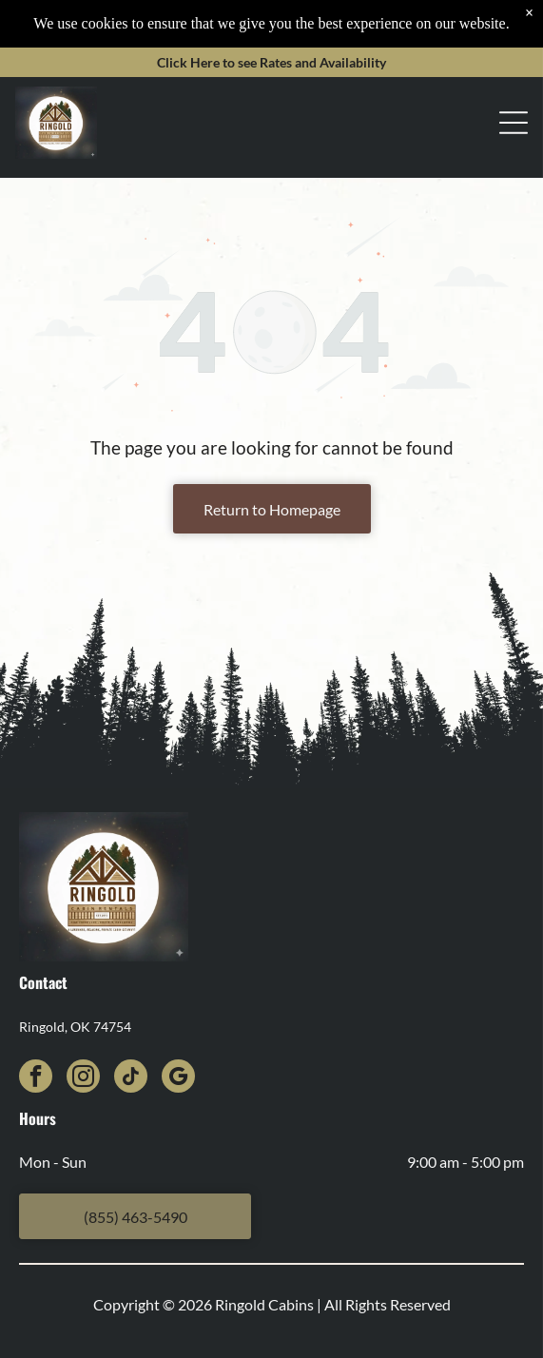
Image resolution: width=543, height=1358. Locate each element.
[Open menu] (513, 75)
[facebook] (35, 1078)
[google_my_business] (178, 1078)
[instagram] (83, 1078)
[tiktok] (130, 1078)
